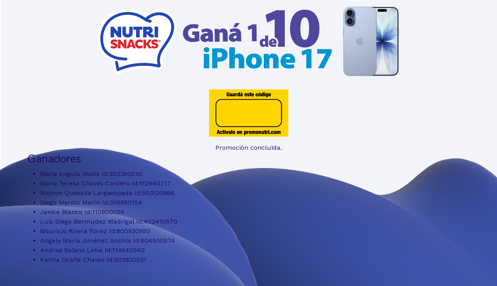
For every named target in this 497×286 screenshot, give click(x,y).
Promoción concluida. (248, 147)
